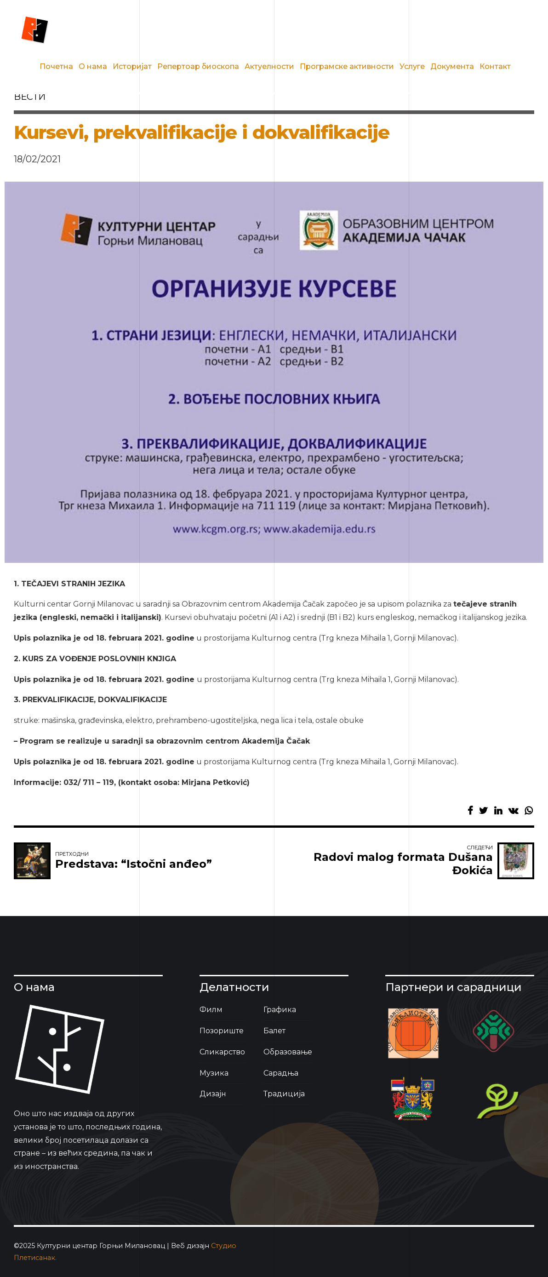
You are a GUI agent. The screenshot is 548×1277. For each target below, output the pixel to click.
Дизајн (213, 1093)
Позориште (222, 1030)
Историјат (132, 66)
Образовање (287, 1052)
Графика (279, 1009)
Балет (274, 1030)
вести (30, 96)
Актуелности (269, 66)
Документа (452, 66)
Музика (214, 1073)
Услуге (412, 66)
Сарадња (280, 1073)
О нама (93, 66)
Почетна (56, 66)
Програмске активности (347, 66)
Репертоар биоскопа (198, 66)
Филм (211, 1009)
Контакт (495, 66)
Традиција (284, 1093)
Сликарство (222, 1052)
